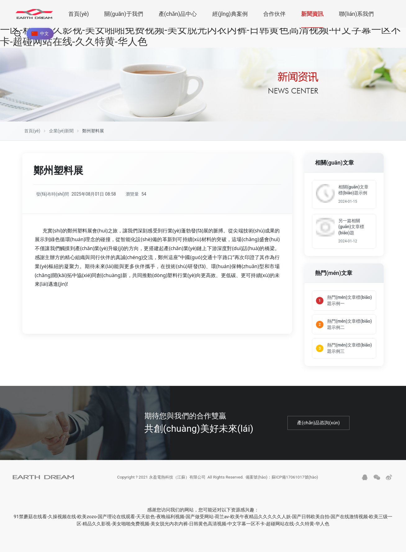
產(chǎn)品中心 (178, 14)
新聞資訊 (312, 14)
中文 (40, 33)
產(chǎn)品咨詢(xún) (318, 424)
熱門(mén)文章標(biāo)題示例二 (349, 325)
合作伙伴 (274, 14)
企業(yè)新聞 (61, 130)
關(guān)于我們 (123, 14)
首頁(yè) (78, 14)
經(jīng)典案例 (229, 14)
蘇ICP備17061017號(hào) (299, 480)
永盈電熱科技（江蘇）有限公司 (173, 480)
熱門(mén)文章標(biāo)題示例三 (349, 349)
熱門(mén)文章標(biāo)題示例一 (349, 301)
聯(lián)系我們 (356, 14)
